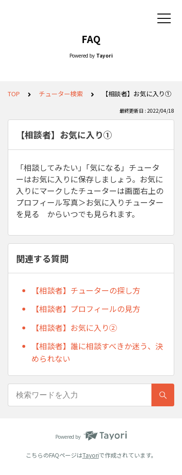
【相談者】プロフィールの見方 (86, 308)
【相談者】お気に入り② (74, 327)
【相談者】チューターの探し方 (86, 290)
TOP (14, 93)
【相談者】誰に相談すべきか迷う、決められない (97, 352)
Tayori (91, 455)
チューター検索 (61, 93)
